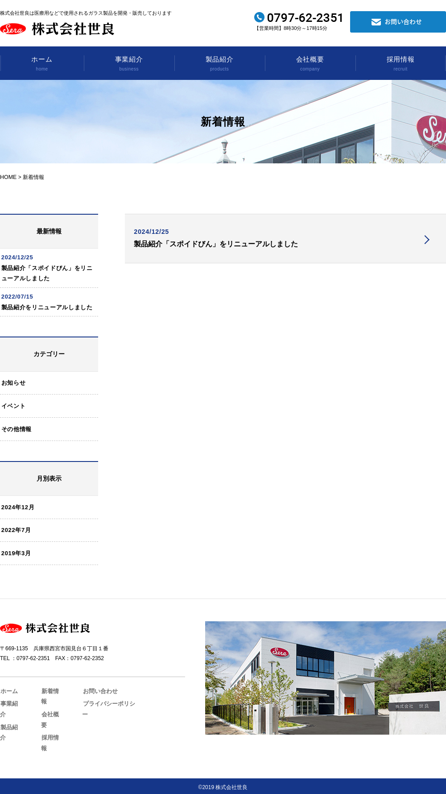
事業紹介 (128, 64)
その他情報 (17, 443)
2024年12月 (19, 522)
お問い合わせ (94, 709)
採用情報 (400, 64)
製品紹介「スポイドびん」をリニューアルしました (218, 246)
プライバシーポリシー (105, 721)
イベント (14, 419)
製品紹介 (219, 64)
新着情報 (50, 709)
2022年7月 (17, 547)
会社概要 (310, 64)
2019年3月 (17, 571)
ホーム (42, 64)
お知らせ (14, 394)
